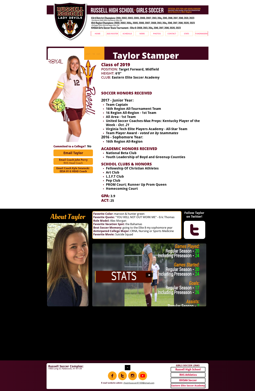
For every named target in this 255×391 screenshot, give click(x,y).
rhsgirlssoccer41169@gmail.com (138, 382)
